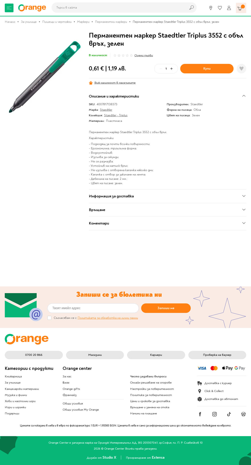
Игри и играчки (15, 407)
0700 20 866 (33, 355)
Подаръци (12, 413)
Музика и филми (16, 395)
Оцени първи (143, 55)
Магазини (95, 355)
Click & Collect (210, 391)
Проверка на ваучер (217, 355)
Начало (10, 22)
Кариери (156, 355)
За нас (67, 376)
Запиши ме (165, 308)
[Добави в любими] (241, 68)
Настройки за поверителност (152, 389)
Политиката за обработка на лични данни (108, 318)
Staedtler (106, 110)
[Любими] (220, 8)
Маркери (83, 22)
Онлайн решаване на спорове (151, 383)
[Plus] (171, 68)
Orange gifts (71, 389)
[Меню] (9, 8)
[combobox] (118, 7)
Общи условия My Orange (81, 410)
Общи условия (73, 403)
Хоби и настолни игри (20, 401)
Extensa (158, 457)
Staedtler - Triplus (115, 115)
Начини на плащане (143, 413)
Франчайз (70, 395)
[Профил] (229, 8)
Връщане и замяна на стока (149, 407)
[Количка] (241, 8)
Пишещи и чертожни (57, 22)
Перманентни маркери (111, 22)
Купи (207, 68)
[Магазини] (211, 8)
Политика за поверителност (151, 395)
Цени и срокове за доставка (150, 401)
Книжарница (13, 376)
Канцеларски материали (22, 389)
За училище (29, 22)
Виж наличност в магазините (112, 83)
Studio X (110, 457)
